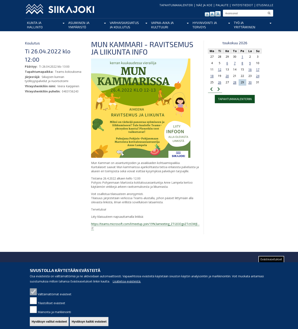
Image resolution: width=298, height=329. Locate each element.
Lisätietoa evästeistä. (127, 285)
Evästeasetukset (271, 262)
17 (257, 69)
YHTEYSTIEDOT (242, 5)
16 (250, 69)
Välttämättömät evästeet (54, 297)
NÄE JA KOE (204, 5)
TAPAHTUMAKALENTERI (176, 5)
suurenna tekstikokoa (218, 14)
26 (219, 82)
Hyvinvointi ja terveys (204, 25)
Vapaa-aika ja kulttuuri (162, 25)
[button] (140, 108)
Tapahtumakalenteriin (235, 99)
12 (219, 69)
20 (227, 76)
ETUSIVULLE (264, 5)
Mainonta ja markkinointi (54, 315)
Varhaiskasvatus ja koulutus (124, 25)
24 (257, 76)
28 (234, 82)
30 (250, 82)
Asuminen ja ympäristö (78, 25)
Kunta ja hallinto (35, 25)
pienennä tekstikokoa (207, 14)
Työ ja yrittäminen (244, 25)
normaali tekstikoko (212, 14)
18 (212, 76)
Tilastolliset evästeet (51, 306)
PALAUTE (222, 5)
